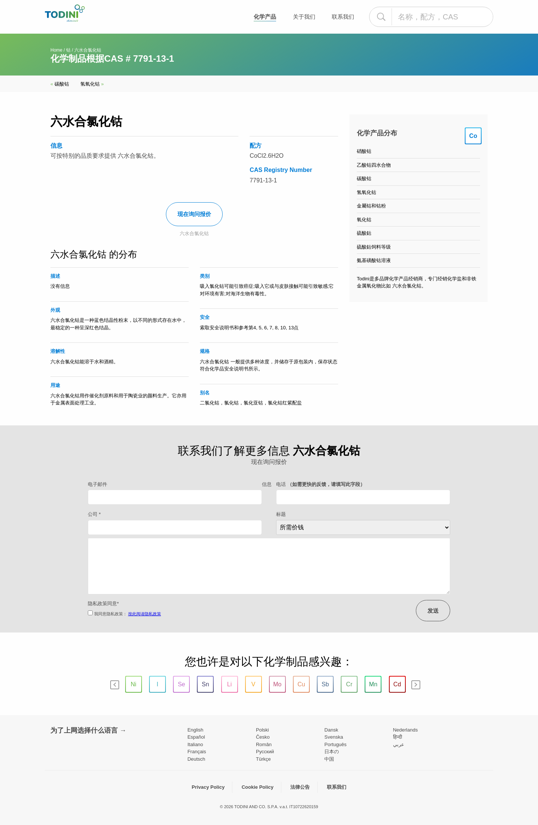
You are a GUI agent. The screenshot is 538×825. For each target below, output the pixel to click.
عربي (398, 744)
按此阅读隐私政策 (144, 614)
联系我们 (343, 16)
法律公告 (300, 787)
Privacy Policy (208, 787)
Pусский (265, 751)
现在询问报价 (194, 214)
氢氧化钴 (92, 84)
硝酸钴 (364, 151)
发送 (433, 610)
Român (264, 744)
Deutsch (196, 759)
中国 (329, 759)
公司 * (94, 514)
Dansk (331, 730)
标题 (281, 514)
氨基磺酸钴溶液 (374, 260)
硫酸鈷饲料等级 (374, 247)
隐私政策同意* (103, 603)
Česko (263, 737)
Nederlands (405, 730)
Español (196, 737)
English (196, 730)
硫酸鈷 (364, 233)
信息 (267, 484)
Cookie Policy (257, 787)
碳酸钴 (59, 84)
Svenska (333, 737)
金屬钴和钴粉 (371, 206)
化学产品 (265, 16)
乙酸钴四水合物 (374, 165)
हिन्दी (397, 737)
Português (335, 744)
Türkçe (263, 759)
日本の (331, 751)
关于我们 (304, 16)
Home (56, 50)
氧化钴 (364, 219)
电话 (320, 484)
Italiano (195, 744)
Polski (262, 730)
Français (197, 751)
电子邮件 (97, 484)
